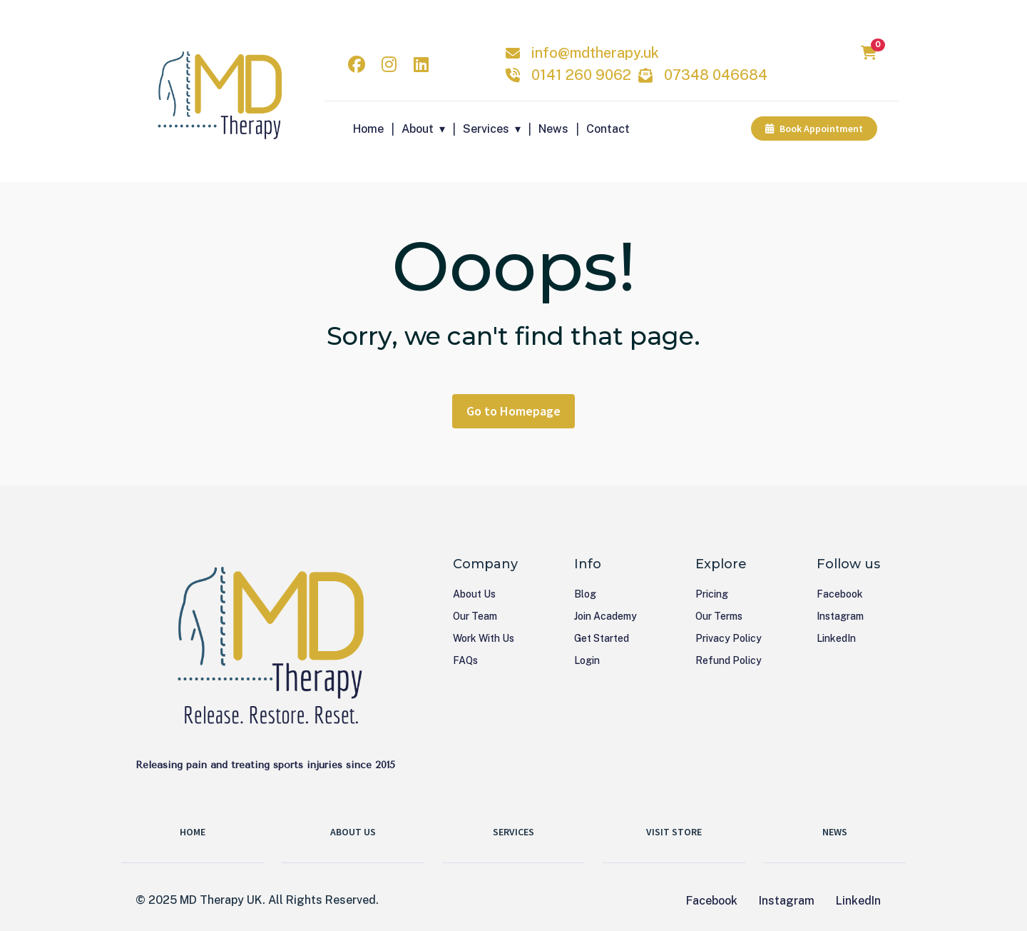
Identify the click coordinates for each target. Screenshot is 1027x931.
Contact (608, 129)
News (553, 129)
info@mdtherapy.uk (595, 52)
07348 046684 (715, 75)
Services (486, 129)
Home (368, 129)
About (418, 129)
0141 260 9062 (581, 75)
